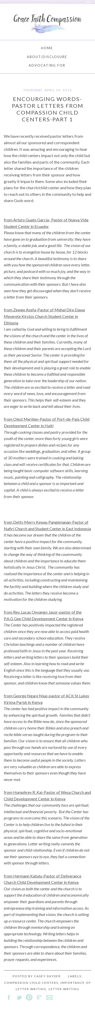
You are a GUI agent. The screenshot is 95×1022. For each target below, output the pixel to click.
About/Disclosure (47, 57)
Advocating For (47, 65)
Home (47, 48)
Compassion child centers (31, 983)
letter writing (64, 989)
